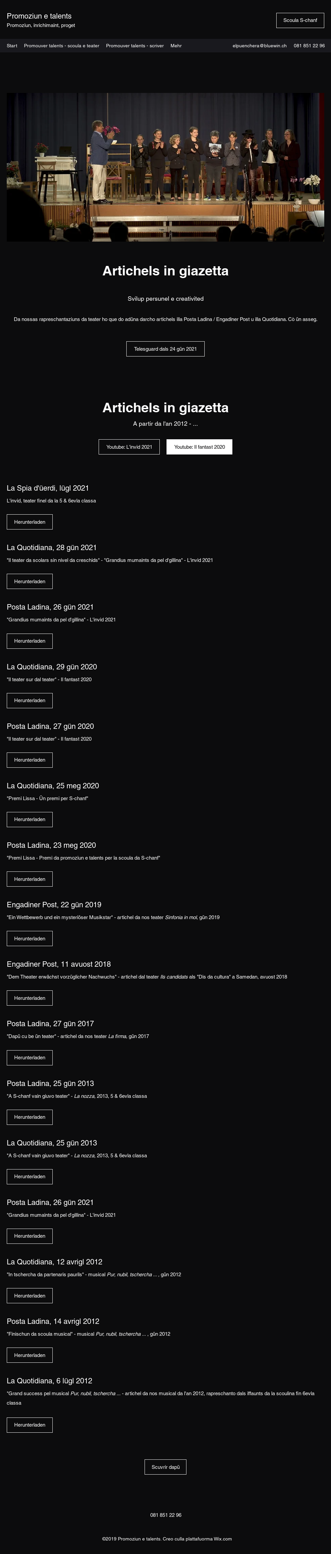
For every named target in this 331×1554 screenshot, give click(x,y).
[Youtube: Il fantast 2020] (199, 446)
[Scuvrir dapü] (165, 1467)
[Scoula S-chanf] (300, 20)
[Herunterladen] (30, 521)
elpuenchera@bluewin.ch (260, 45)
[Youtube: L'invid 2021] (129, 446)
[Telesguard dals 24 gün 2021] (165, 348)
